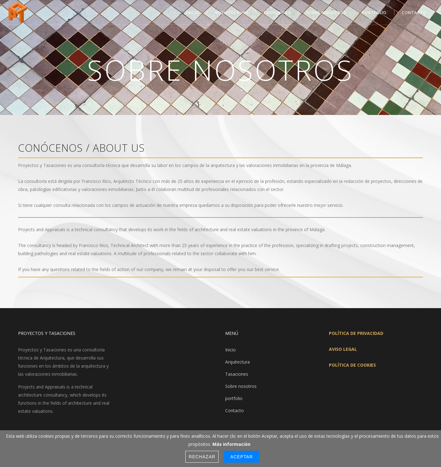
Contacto (234, 410)
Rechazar (202, 456)
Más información (231, 444)
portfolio (234, 398)
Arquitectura (237, 362)
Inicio (230, 350)
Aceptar (241, 456)
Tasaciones (236, 374)
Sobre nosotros (241, 386)
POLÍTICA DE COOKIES (352, 365)
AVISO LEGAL (343, 349)
